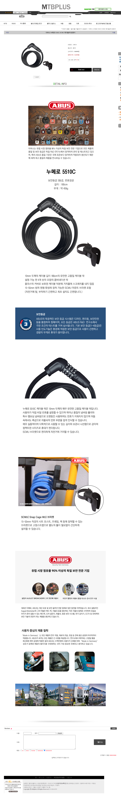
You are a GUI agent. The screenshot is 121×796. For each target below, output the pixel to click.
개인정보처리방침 (35, 788)
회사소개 (41, 780)
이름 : (18, 733)
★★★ (33, 753)
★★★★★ (49, 753)
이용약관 (49, 780)
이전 (7, 32)
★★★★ (40, 753)
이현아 (57, 788)
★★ (27, 753)
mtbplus (34, 792)
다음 (113, 32)
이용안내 (69, 780)
